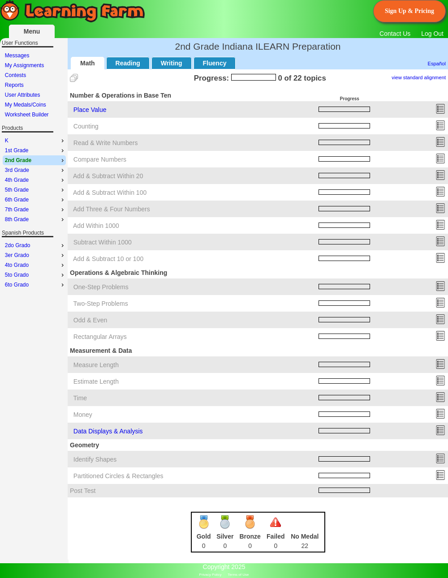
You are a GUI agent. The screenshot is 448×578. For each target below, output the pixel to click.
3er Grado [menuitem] (35, 255)
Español (437, 63)
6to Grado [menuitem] (35, 284)
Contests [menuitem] (15, 75)
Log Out (432, 33)
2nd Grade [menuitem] (35, 160)
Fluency (215, 63)
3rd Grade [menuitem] (35, 170)
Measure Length (96, 364)
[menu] (34, 85)
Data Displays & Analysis (108, 431)
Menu (32, 31)
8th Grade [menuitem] (35, 219)
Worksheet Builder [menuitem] (27, 114)
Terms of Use (238, 575)
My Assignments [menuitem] (24, 65)
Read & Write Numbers (105, 142)
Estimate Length (96, 381)
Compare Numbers (99, 159)
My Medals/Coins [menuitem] (25, 105)
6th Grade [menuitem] (35, 199)
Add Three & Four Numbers (111, 209)
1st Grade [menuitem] (35, 150)
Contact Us (394, 33)
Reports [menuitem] (14, 85)
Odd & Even (90, 320)
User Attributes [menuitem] (22, 95)
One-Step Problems (101, 287)
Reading (128, 63)
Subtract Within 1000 (102, 242)
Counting (86, 126)
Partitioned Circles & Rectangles (118, 476)
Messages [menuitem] (17, 55)
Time (80, 398)
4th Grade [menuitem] (35, 180)
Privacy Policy (210, 575)
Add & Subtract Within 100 (109, 192)
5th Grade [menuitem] (35, 189)
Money (82, 414)
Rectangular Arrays (100, 336)
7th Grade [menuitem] (35, 209)
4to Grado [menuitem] (35, 265)
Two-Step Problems (100, 303)
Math (87, 63)
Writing (171, 63)
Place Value (90, 109)
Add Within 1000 (96, 225)
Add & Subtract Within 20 (108, 176)
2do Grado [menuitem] (35, 245)
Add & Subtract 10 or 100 (108, 258)
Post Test (82, 490)
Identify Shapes (95, 459)
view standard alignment (419, 77)
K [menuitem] (35, 140)
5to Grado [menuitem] (35, 274)
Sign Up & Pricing (409, 11)
